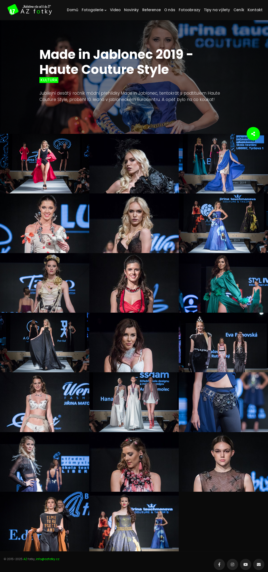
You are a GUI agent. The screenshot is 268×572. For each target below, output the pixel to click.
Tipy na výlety (217, 9)
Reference (151, 9)
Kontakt (255, 9)
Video (115, 9)
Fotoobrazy (189, 9)
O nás (169, 9)
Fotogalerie (94, 9)
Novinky (131, 9)
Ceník (238, 9)
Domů (72, 9)
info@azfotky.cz (47, 559)
